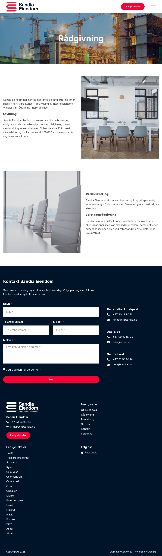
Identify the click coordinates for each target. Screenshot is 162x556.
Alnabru (11, 533)
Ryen (9, 467)
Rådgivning (87, 414)
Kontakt (85, 429)
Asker (9, 528)
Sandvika (11, 462)
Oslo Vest (12, 471)
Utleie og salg (89, 410)
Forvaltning (87, 419)
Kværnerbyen (14, 500)
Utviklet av (115, 551)
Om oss (85, 424)
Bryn (9, 524)
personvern (34, 369)
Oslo (9, 486)
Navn (6, 303)
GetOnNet (126, 551)
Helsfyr (10, 509)
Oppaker (11, 490)
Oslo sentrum (14, 476)
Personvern (88, 433)
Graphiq (151, 551)
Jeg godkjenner (23, 369)
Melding (8, 340)
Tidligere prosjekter (17, 457)
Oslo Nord (12, 481)
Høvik (9, 505)
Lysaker (11, 495)
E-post (57, 322)
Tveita (9, 453)
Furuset (11, 519)
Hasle (9, 514)
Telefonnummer (13, 322)
